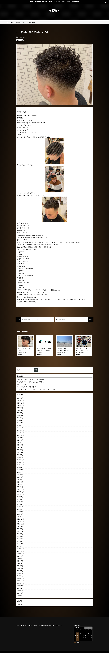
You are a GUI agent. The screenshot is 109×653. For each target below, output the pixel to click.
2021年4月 (20, 539)
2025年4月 (20, 420)
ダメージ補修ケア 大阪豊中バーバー (28, 387)
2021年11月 (20, 521)
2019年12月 (20, 578)
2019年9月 (20, 585)
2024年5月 (20, 447)
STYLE (63, 1)
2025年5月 (20, 418)
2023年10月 (20, 464)
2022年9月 (20, 497)
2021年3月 (20, 541)
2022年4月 (20, 509)
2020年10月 (20, 553)
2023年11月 (20, 462)
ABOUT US (38, 1)
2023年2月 (20, 484)
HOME (32, 1)
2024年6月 (20, 445)
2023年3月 (20, 482)
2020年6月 (20, 563)
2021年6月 (20, 534)
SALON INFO (57, 1)
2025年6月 (20, 415)
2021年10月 (20, 524)
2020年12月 (20, 548)
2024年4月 (20, 450)
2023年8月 (20, 469)
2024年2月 (20, 455)
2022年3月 (20, 511)
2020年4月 (20, 568)
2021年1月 (20, 546)
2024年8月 (20, 440)
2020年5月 (20, 566)
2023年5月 (20, 477)
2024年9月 (20, 437)
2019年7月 (20, 590)
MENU (50, 1)
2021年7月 (20, 531)
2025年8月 (20, 410)
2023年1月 (20, 487)
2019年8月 (20, 588)
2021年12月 (20, 519)
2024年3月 (20, 452)
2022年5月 (20, 506)
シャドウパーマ (21, 384)
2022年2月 (20, 514)
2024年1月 (20, 457)
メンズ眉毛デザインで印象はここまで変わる (30, 382)
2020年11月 (20, 551)
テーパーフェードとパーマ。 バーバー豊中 (30, 379)
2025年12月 (20, 400)
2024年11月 (20, 432)
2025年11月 (20, 403)
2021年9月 (20, 526)
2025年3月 (20, 423)
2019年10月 (20, 583)
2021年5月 (20, 536)
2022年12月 (20, 489)
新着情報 (19, 604)
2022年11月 (20, 492)
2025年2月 (20, 425)
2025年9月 (20, 408)
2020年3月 (20, 571)
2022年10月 (20, 494)
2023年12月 (20, 460)
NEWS (68, 1)
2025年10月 (20, 405)
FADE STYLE (75, 1)
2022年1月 (20, 516)
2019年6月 (20, 593)
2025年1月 (20, 427)
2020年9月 (20, 556)
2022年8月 (20, 499)
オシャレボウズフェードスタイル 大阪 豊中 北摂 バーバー (36, 389)
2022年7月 (20, 502)
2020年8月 (20, 558)
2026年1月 (20, 398)
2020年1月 (20, 576)
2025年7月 (20, 413)
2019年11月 (20, 581)
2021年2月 (20, 543)
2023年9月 (20, 467)
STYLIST (44, 1)
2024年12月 (20, 430)
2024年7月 (20, 442)
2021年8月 (20, 529)
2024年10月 (20, 435)
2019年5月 (20, 595)
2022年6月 (20, 504)
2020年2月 (20, 573)
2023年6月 (20, 474)
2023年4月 (20, 479)
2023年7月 (20, 472)
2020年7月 (20, 561)
